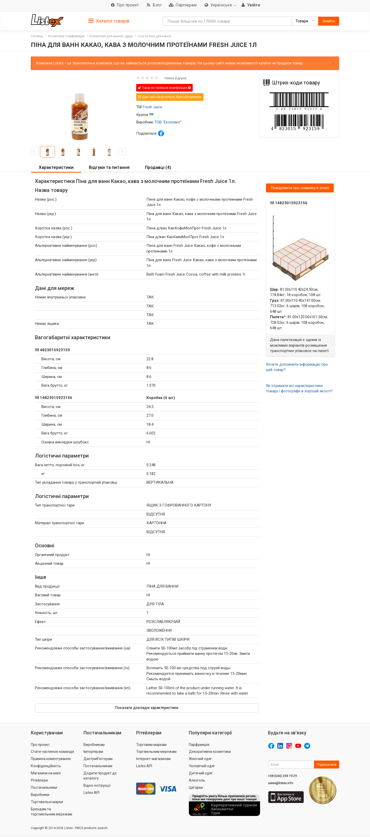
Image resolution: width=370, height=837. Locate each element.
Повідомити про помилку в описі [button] (300, 188)
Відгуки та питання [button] (109, 167)
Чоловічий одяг (202, 766)
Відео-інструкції (97, 785)
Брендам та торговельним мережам (51, 811)
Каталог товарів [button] (109, 21)
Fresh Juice (152, 107)
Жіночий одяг (200, 759)
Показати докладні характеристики (146, 707)
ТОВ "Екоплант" (168, 122)
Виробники (40, 795)
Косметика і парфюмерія (66, 36)
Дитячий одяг (201, 773)
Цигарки (196, 787)
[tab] (109, 21)
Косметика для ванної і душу (111, 36)
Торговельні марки (47, 802)
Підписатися (326, 764)
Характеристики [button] (56, 167)
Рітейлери (39, 780)
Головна (37, 36)
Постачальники (44, 787)
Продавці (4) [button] (158, 167)
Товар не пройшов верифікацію (164, 88)
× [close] (333, 63)
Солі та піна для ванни (154, 36)
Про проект (40, 745)
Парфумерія (199, 745)
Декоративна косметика (210, 752)
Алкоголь (197, 780)
